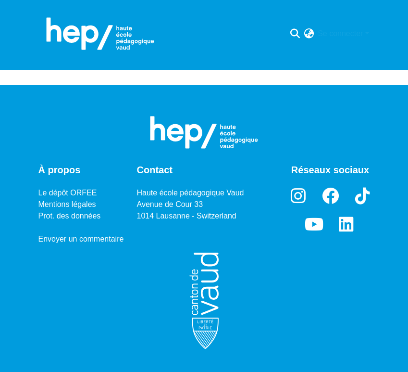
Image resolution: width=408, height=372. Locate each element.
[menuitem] (309, 33)
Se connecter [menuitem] (340, 33)
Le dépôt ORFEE (67, 193)
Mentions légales (67, 204)
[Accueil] (100, 34)
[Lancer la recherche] (295, 33)
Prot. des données (69, 216)
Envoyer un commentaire (81, 239)
